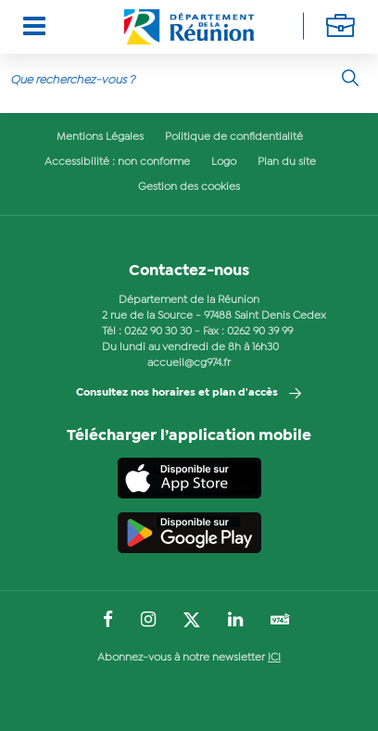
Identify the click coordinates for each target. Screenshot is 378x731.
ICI (274, 657)
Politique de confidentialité (234, 137)
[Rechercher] (350, 78)
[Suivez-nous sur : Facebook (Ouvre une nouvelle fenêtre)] (108, 621)
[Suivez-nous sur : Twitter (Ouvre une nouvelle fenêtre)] (191, 621)
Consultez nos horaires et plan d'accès (177, 392)
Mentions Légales (100, 137)
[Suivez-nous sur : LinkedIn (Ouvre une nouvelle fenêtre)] (235, 621)
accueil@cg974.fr (189, 363)
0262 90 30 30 (158, 331)
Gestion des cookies (189, 187)
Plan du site (287, 162)
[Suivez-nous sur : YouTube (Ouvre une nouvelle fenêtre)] (280, 621)
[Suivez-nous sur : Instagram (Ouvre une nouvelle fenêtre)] (148, 621)
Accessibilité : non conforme (117, 162)
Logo (223, 162)
